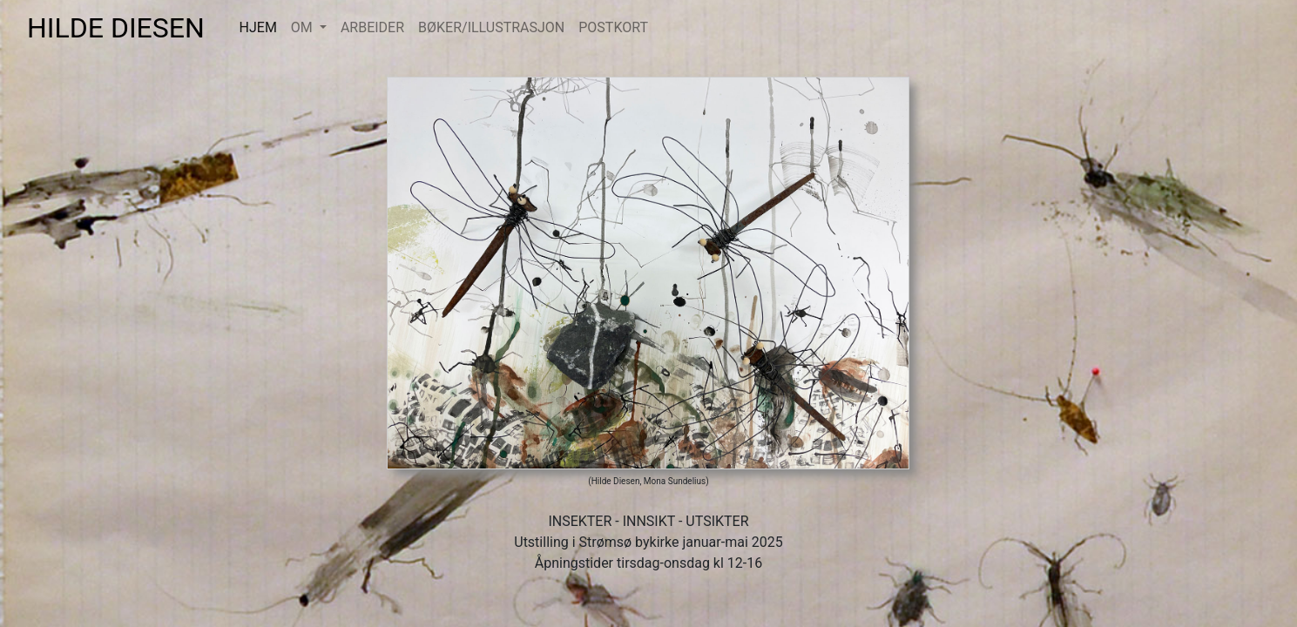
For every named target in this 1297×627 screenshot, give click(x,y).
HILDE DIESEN (126, 27)
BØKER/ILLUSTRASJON (491, 27)
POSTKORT (613, 27)
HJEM (262, 26)
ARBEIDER (372, 27)
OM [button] (303, 27)
